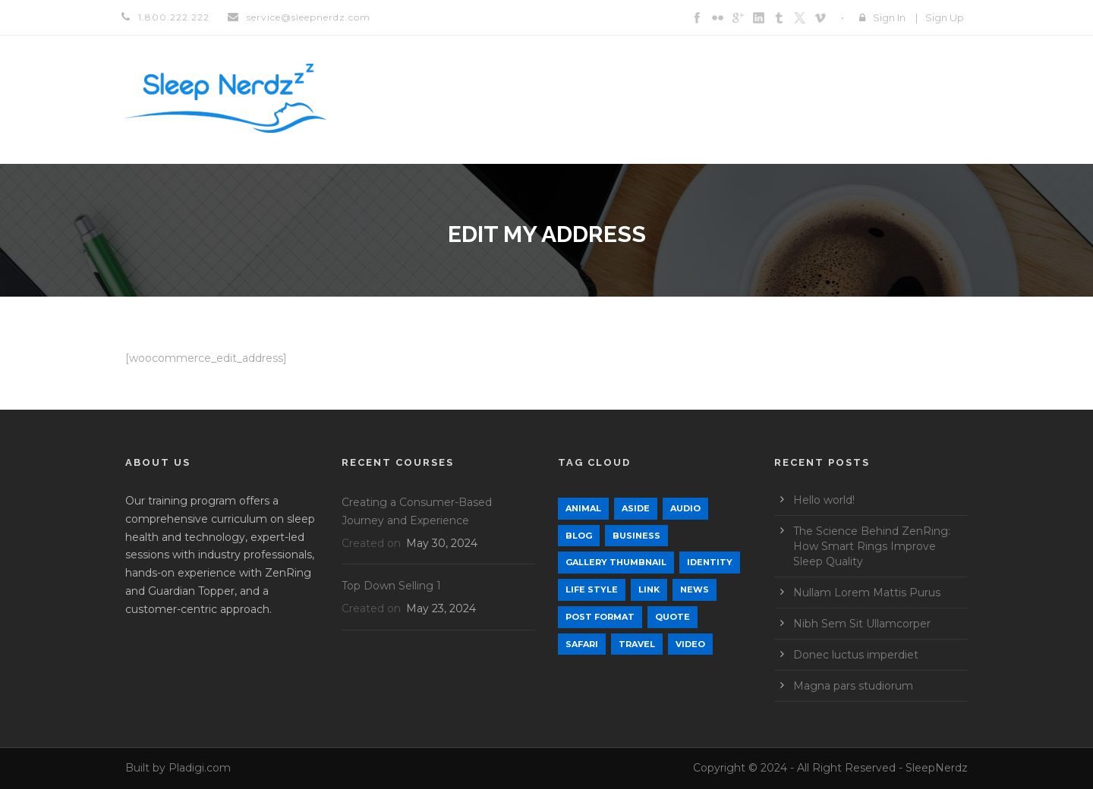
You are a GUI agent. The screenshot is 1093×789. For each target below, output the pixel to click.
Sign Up (944, 17)
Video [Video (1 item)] (690, 644)
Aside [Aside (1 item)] (636, 508)
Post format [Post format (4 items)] (600, 616)
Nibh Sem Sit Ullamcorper (862, 623)
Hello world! (824, 500)
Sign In (889, 17)
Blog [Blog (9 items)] (578, 535)
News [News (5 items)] (694, 589)
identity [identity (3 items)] (709, 562)
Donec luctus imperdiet (855, 655)
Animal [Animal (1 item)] (583, 508)
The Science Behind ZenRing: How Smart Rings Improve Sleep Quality (871, 546)
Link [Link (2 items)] (649, 589)
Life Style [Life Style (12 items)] (591, 589)
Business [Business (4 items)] (636, 535)
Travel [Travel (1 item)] (637, 644)
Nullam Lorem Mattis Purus (866, 592)
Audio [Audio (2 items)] (685, 508)
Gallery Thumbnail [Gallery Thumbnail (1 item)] (615, 562)
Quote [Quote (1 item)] (672, 616)
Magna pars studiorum (853, 686)
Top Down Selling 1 (391, 586)
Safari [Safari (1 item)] (581, 644)
